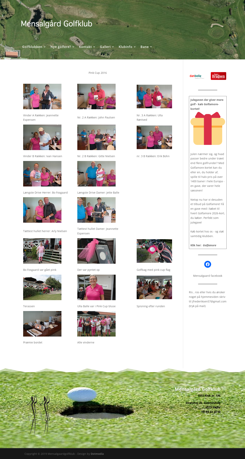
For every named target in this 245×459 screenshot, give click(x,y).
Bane (144, 47)
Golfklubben (32, 47)
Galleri (105, 47)
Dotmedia (97, 454)
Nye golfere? (60, 47)
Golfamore (209, 245)
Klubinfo (125, 47)
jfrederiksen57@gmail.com (209, 301)
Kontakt (85, 47)
